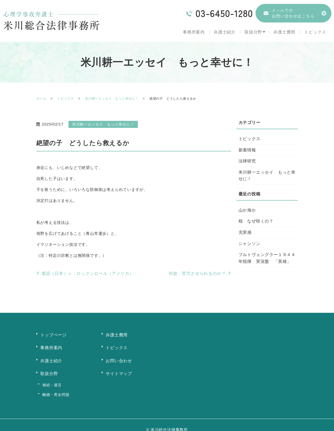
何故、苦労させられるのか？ (197, 273)
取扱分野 (251, 32)
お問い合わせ (119, 357)
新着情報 (247, 150)
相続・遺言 (51, 379)
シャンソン (250, 243)
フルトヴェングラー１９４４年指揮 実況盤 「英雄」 (267, 258)
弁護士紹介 (222, 32)
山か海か (247, 210)
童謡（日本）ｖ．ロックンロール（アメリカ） (88, 273)
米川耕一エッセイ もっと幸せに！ (112, 98)
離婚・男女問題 (55, 386)
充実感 (245, 232)
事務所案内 (191, 32)
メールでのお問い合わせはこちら (292, 13)
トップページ (54, 334)
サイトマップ (119, 369)
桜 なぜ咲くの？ (256, 221)
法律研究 (247, 161)
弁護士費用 (284, 32)
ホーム (41, 98)
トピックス (315, 32)
